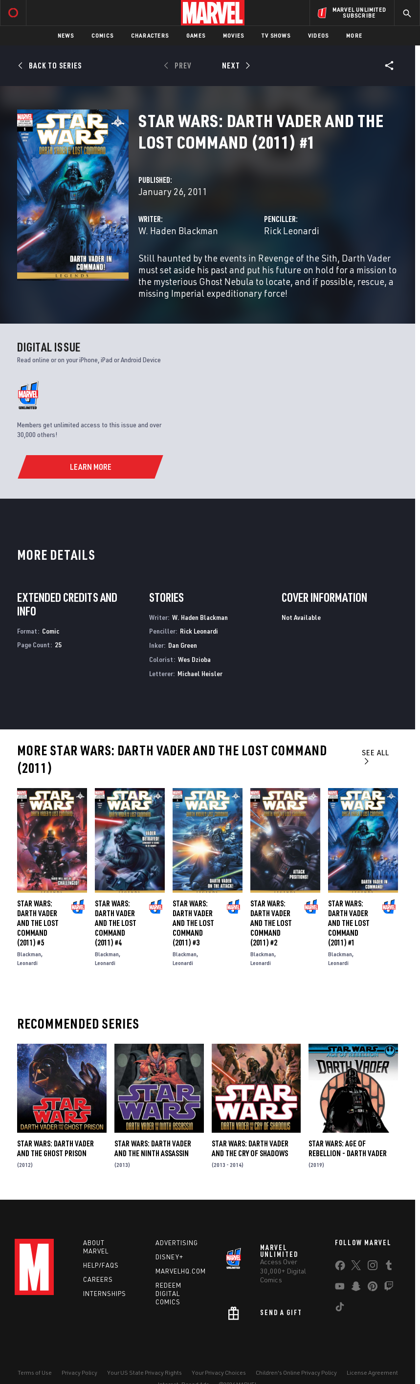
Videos (318, 35)
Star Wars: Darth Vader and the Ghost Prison (55, 1148)
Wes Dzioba (194, 659)
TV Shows (276, 35)
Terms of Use (35, 1372)
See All (375, 756)
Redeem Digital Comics (168, 1293)
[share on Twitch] (389, 1288)
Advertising (176, 1243)
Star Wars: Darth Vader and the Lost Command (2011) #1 (349, 923)
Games (195, 35)
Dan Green (182, 645)
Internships (104, 1293)
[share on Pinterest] (372, 1288)
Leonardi (27, 963)
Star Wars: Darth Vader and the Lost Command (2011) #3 (193, 923)
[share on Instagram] (372, 1267)
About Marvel (96, 1247)
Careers (98, 1279)
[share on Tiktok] (340, 1309)
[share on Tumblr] (389, 1267)
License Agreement (372, 1372)
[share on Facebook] (340, 1268)
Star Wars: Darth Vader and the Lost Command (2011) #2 (271, 923)
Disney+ (169, 1257)
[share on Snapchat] (356, 1288)
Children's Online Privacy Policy (296, 1372)
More (354, 35)
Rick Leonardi (291, 230)
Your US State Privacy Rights (144, 1372)
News (66, 35)
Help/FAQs (101, 1265)
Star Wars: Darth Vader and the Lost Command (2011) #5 (38, 923)
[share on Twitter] (356, 1267)
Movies (233, 35)
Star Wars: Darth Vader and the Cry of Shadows (250, 1148)
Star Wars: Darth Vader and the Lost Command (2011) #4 (115, 923)
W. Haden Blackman (178, 230)
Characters (150, 35)
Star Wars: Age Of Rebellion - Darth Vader (348, 1148)
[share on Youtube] (340, 1288)
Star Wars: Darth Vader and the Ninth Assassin (152, 1148)
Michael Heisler (199, 673)
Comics (102, 35)
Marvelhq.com (180, 1271)
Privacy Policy (79, 1372)
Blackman (29, 954)
